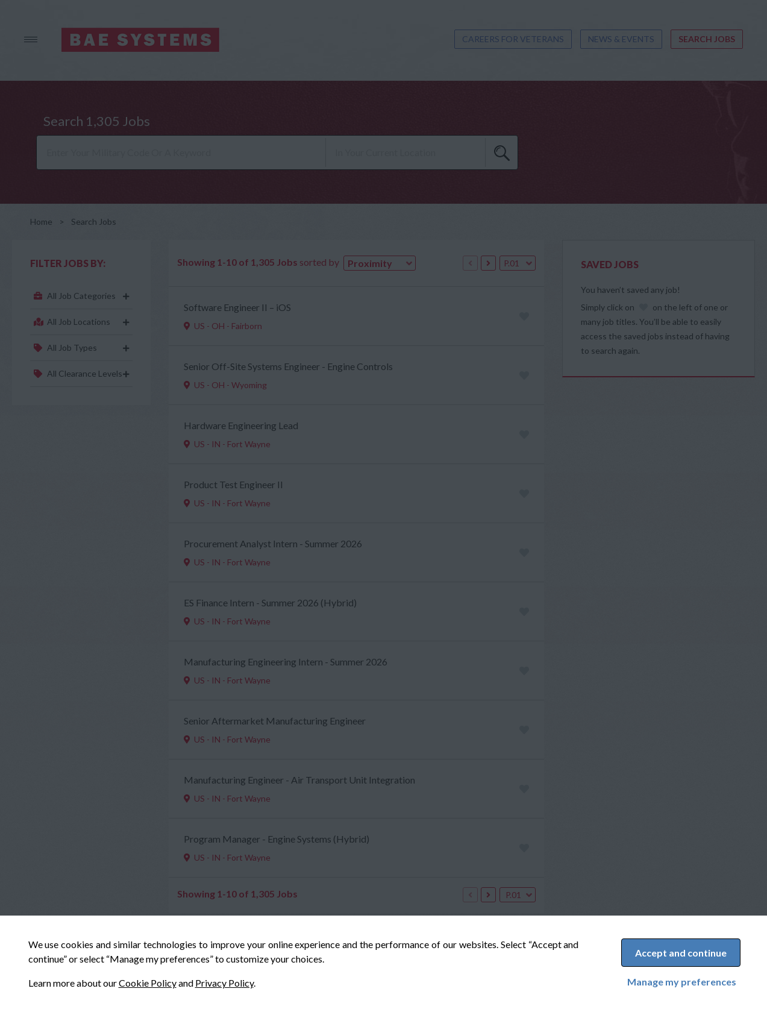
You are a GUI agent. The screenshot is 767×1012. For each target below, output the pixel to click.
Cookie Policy (148, 982)
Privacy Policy (224, 982)
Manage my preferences (681, 981)
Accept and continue (681, 952)
